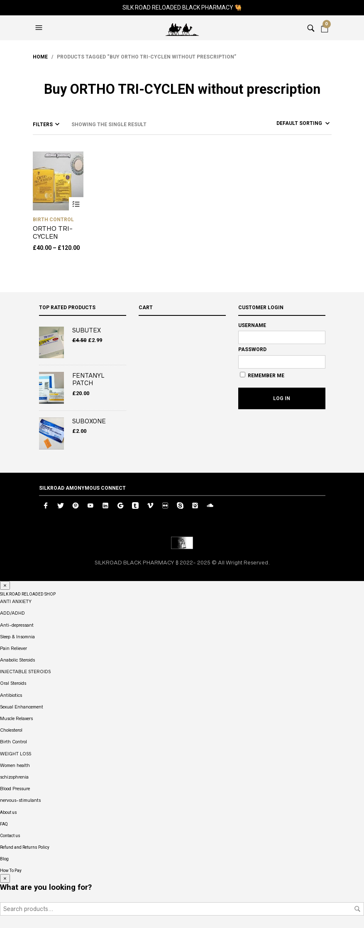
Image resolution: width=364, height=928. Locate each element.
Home (40, 57)
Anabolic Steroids (17, 659)
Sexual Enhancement (21, 706)
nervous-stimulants (20, 800)
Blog (4, 859)
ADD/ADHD (12, 613)
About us (8, 812)
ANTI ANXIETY (16, 601)
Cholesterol (11, 730)
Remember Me (262, 375)
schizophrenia (14, 776)
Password (252, 349)
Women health (15, 765)
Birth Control (53, 219)
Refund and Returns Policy (24, 847)
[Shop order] (288, 123)
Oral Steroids (13, 683)
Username (252, 325)
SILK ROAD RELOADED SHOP (28, 594)
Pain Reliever (13, 648)
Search (357, 909)
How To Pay (11, 870)
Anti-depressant (17, 625)
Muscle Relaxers (16, 718)
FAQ (4, 824)
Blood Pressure (15, 788)
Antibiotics (11, 695)
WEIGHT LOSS (15, 753)
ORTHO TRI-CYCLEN (53, 232)
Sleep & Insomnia (17, 636)
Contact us (10, 835)
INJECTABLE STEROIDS (25, 671)
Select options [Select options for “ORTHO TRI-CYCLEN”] (76, 204)
